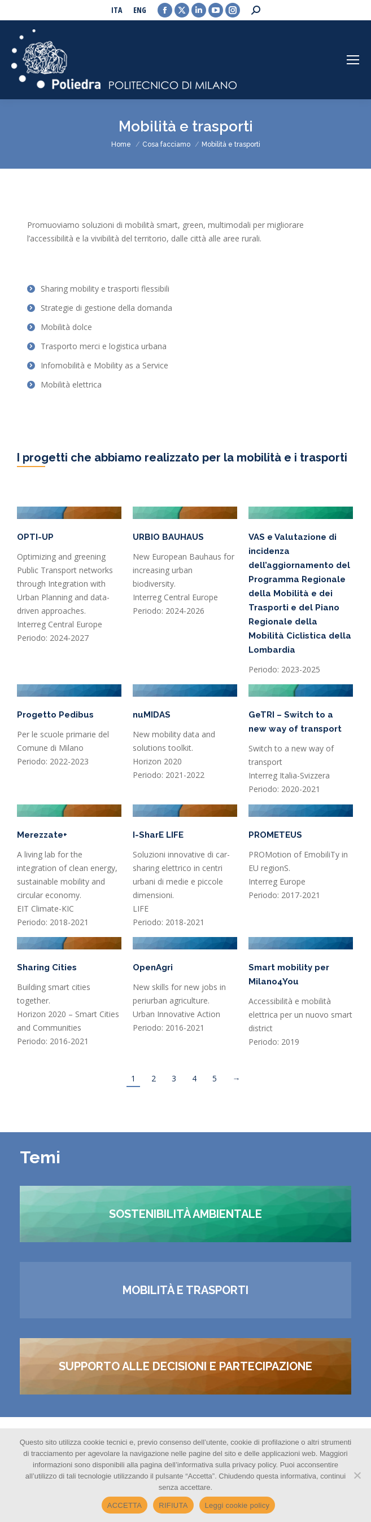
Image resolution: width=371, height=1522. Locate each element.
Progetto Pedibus (55, 715)
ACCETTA (124, 1505)
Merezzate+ (42, 835)
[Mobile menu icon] (353, 60)
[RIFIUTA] (357, 1475)
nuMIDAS (152, 715)
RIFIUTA (173, 1505)
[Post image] (69, 513)
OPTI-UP (35, 537)
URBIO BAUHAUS (168, 537)
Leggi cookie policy (237, 1505)
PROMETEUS (275, 835)
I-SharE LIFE (158, 835)
